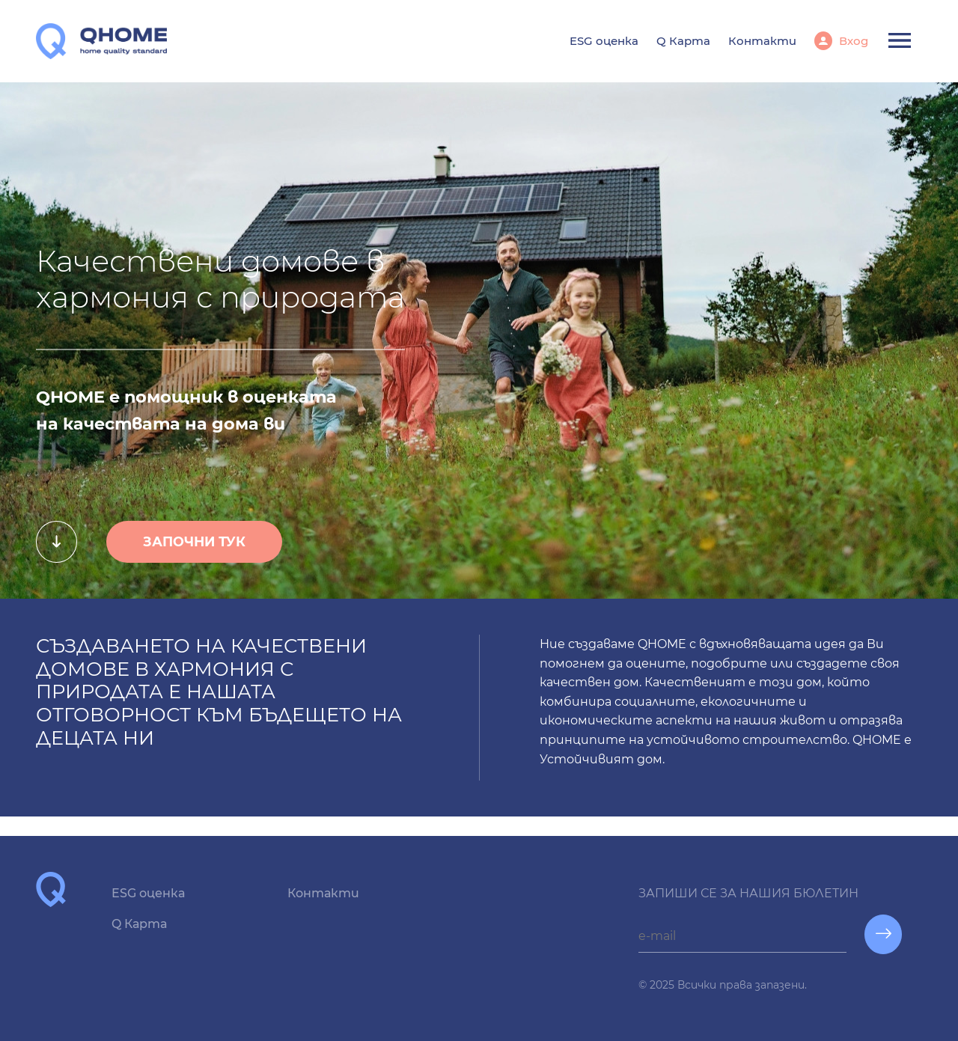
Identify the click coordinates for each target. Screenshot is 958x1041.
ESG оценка (604, 41)
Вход (852, 41)
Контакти (762, 41)
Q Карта (683, 41)
